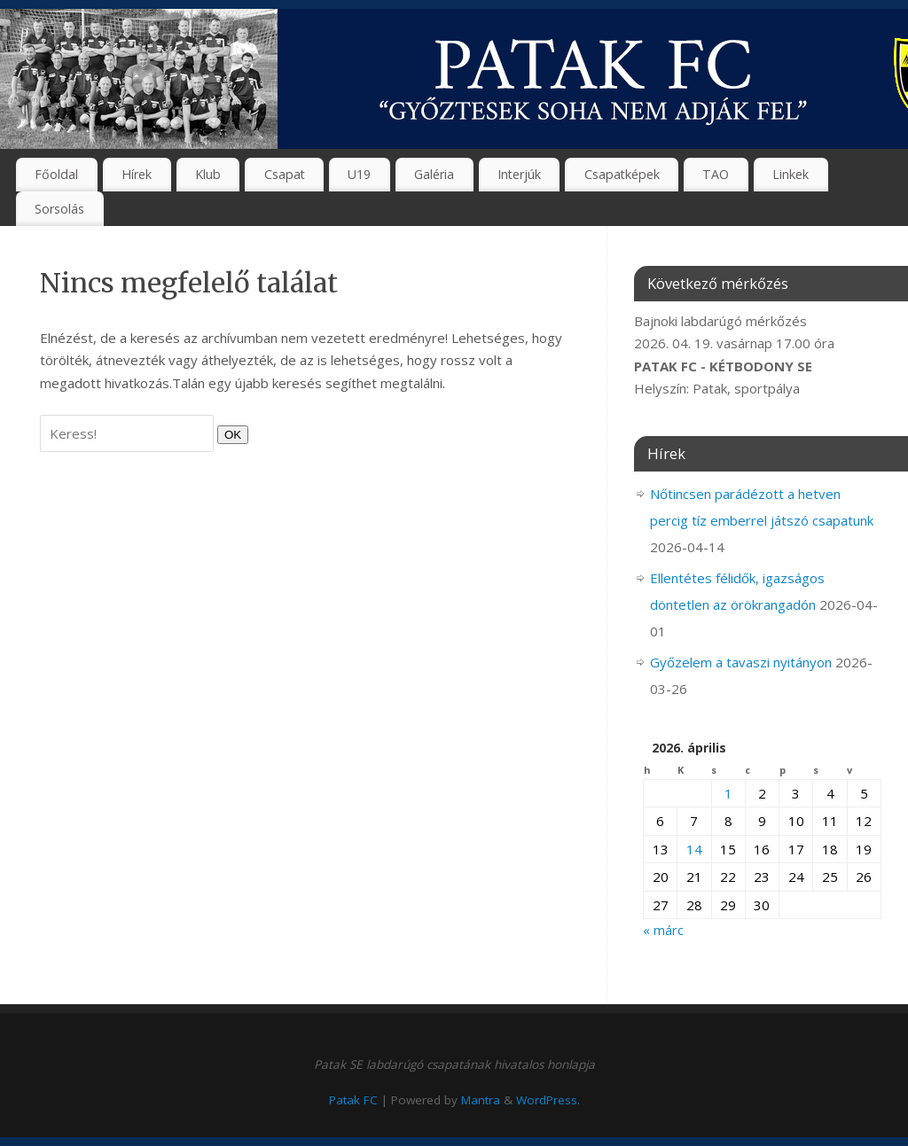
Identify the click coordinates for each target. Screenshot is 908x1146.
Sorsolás (59, 208)
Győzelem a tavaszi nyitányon (741, 662)
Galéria (434, 174)
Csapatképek (622, 174)
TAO (715, 174)
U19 (359, 174)
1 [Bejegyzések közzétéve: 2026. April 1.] (728, 793)
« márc (663, 930)
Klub (208, 174)
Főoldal (56, 174)
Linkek (790, 174)
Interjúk (519, 174)
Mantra (480, 1100)
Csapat (284, 174)
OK (229, 434)
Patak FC (353, 1100)
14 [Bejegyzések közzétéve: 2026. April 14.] (694, 849)
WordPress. (548, 1100)
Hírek (136, 174)
